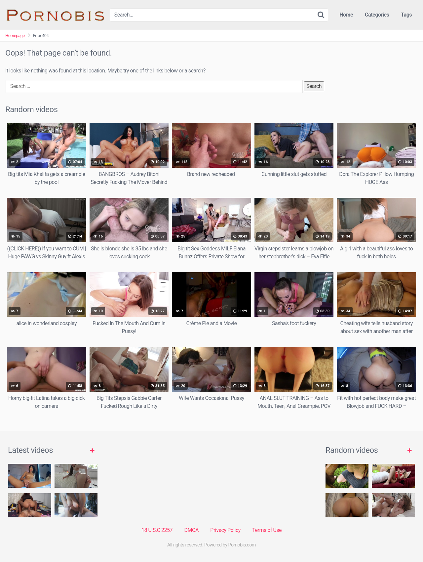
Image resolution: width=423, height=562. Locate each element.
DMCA (191, 530)
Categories (377, 15)
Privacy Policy (225, 530)
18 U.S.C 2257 (157, 530)
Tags (406, 15)
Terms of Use (267, 530)
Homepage (15, 35)
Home (346, 15)
